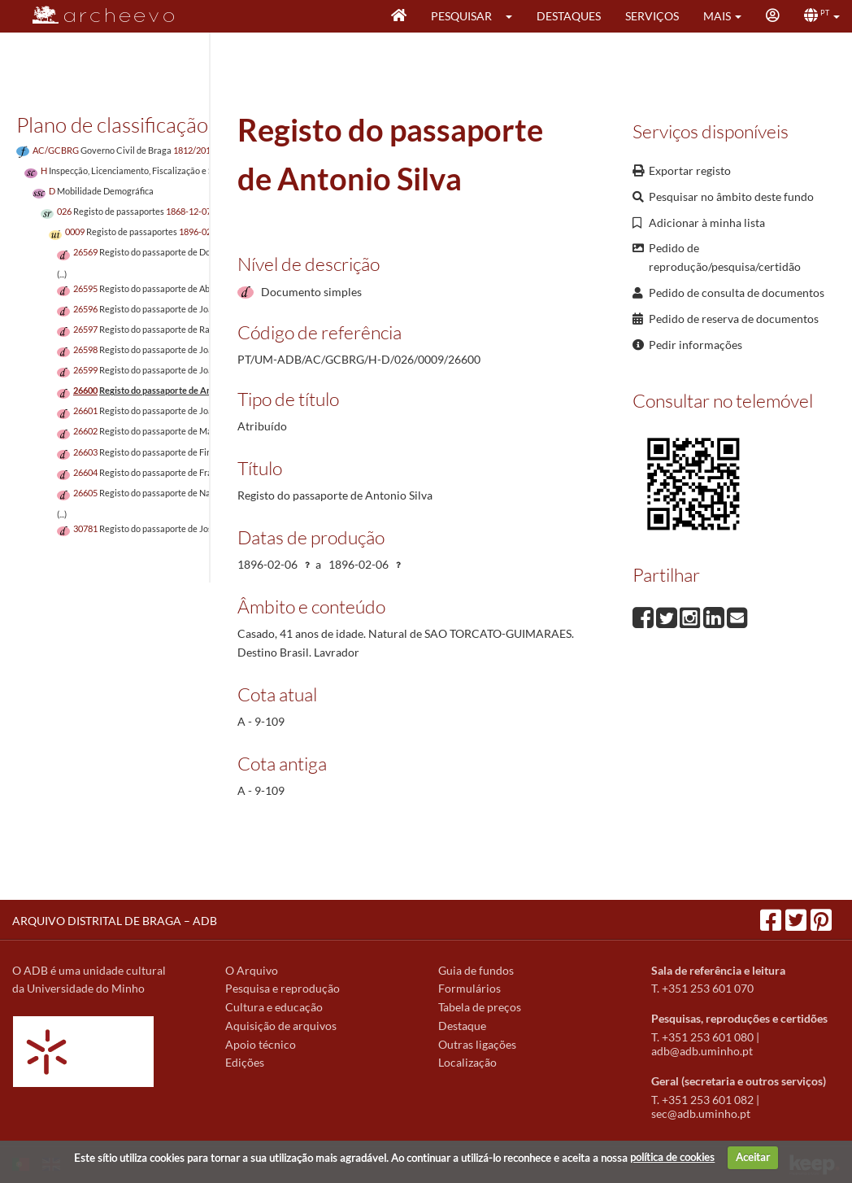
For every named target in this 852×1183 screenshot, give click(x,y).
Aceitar (753, 1156)
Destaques (569, 16)
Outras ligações (477, 1044)
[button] (514, 16)
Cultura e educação (274, 1007)
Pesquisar (461, 16)
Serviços (652, 16)
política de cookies (672, 1156)
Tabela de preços (479, 1007)
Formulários (469, 988)
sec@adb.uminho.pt (700, 1113)
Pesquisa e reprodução (282, 988)
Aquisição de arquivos (281, 1025)
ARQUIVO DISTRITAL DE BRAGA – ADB (114, 921)
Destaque (462, 1025)
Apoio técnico (260, 1044)
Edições (244, 1062)
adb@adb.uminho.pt (702, 1051)
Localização (467, 1062)
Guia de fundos (476, 970)
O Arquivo (251, 970)
